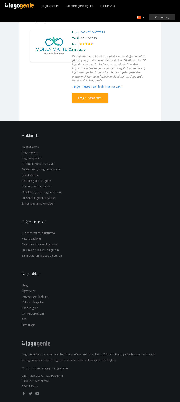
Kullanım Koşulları (33, 302)
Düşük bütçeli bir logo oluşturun (42, 192)
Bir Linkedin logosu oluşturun (40, 250)
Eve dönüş (19, 6)
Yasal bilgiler (30, 308)
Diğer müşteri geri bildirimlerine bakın (98, 86)
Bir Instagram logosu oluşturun (42, 255)
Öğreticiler (28, 291)
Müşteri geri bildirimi (35, 296)
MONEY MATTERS (93, 32)
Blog (25, 285)
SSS (24, 319)
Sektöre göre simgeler (36, 181)
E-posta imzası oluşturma (38, 233)
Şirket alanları (30, 175)
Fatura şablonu (31, 238)
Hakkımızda (107, 6)
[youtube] (37, 394)
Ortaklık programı (33, 313)
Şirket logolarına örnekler (38, 203)
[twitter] (31, 394)
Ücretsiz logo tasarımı (36, 186)
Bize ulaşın (28, 325)
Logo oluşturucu (32, 158)
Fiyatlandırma (30, 146)
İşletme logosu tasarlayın (38, 163)
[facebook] (24, 394)
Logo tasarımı (50, 6)
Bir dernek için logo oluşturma (41, 169)
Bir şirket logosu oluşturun (39, 198)
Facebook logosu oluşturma (39, 244)
